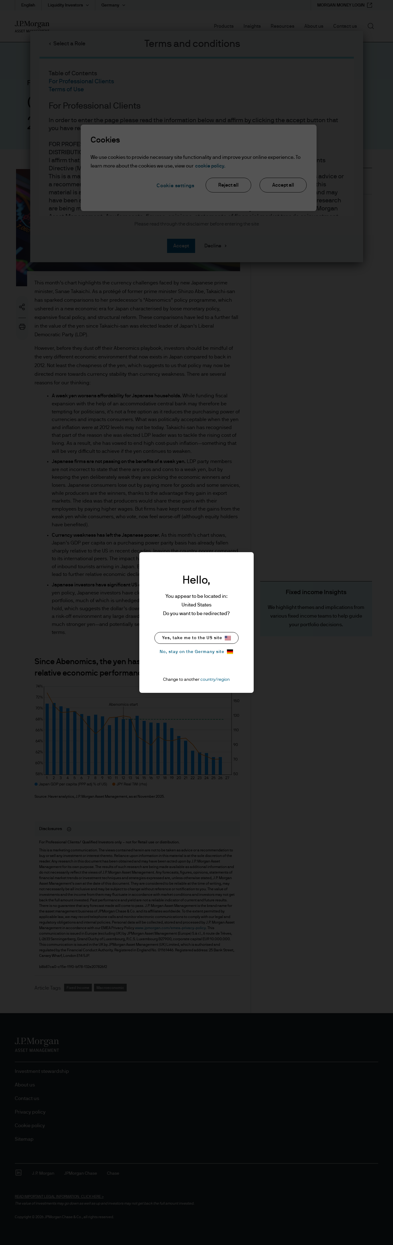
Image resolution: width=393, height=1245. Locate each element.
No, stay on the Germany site (196, 651)
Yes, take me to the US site (196, 638)
